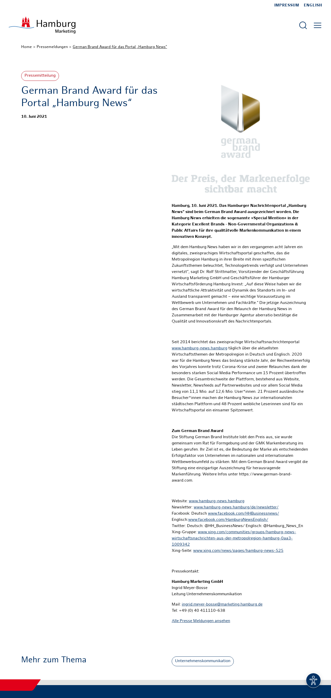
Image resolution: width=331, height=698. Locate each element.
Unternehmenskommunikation (202, 661)
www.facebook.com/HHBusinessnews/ (243, 514)
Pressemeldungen (52, 47)
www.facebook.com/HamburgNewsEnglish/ (228, 520)
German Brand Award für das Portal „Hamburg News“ (120, 47)
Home (26, 47)
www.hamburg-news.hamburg (199, 348)
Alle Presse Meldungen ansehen (201, 621)
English (313, 5)
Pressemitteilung (40, 76)
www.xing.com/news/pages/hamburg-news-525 (238, 551)
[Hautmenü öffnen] (317, 25)
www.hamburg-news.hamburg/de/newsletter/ (236, 507)
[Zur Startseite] (42, 25)
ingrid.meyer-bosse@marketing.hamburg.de (222, 605)
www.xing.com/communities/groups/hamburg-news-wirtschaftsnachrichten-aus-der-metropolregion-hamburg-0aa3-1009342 (234, 538)
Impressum (286, 5)
